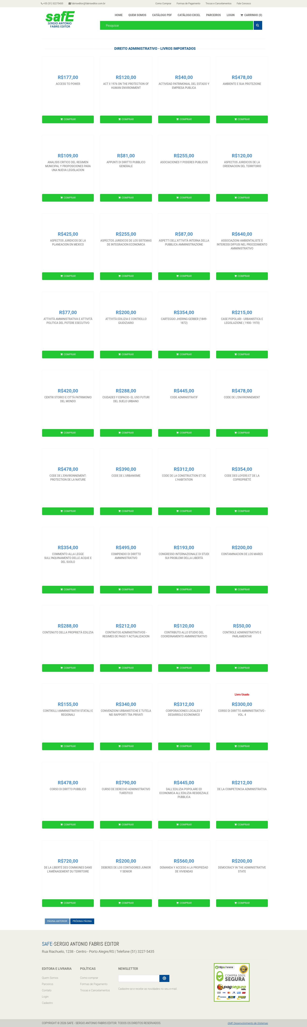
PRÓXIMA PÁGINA (82, 921)
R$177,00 (68, 77)
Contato (46, 990)
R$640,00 (242, 234)
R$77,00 (68, 312)
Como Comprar (164, 3)
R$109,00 (68, 155)
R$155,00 (68, 704)
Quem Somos (50, 977)
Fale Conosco (248, 3)
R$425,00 (68, 234)
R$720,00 (68, 861)
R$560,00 (184, 861)
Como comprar (89, 977)
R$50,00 (242, 626)
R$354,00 (184, 312)
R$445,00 (184, 391)
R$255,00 (184, 155)
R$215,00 (242, 312)
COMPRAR (68, 119)
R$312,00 (184, 469)
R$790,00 (126, 782)
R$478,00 (242, 77)
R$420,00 (68, 391)
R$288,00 (126, 391)
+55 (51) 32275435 (53, 3)
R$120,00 (126, 77)
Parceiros (47, 984)
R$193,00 (184, 547)
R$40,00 (184, 77)
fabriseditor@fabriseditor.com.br (88, 3)
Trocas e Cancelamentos (222, 3)
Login (45, 996)
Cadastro (47, 1002)
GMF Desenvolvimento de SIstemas (247, 1023)
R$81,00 (126, 155)
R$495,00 (126, 547)
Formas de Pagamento (190, 3)
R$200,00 (126, 312)
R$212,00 (126, 626)
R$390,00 (126, 469)
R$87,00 (184, 234)
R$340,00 (126, 704)
